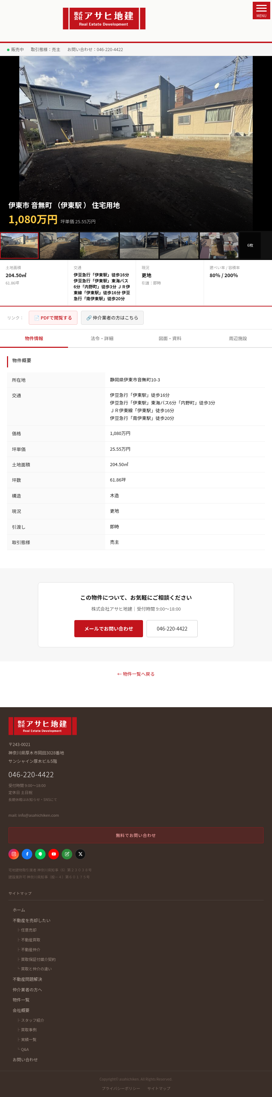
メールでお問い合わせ (108, 628)
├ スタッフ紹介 (29, 1020)
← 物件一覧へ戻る (136, 673)
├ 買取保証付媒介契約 (35, 959)
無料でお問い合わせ (136, 835)
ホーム (19, 910)
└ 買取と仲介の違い (33, 968)
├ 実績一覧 (25, 1039)
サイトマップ (158, 1088)
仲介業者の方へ (27, 989)
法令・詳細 (101, 338)
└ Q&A (22, 1049)
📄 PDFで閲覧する (53, 317)
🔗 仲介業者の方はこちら (112, 317)
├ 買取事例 (25, 1029)
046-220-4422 (172, 628)
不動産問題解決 (27, 979)
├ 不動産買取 (27, 939)
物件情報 (34, 338)
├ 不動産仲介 (27, 949)
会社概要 (21, 1010)
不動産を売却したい (31, 920)
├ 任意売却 (25, 930)
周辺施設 (238, 338)
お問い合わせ (25, 1059)
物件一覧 (21, 1000)
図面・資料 (169, 338)
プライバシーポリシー (121, 1088)
